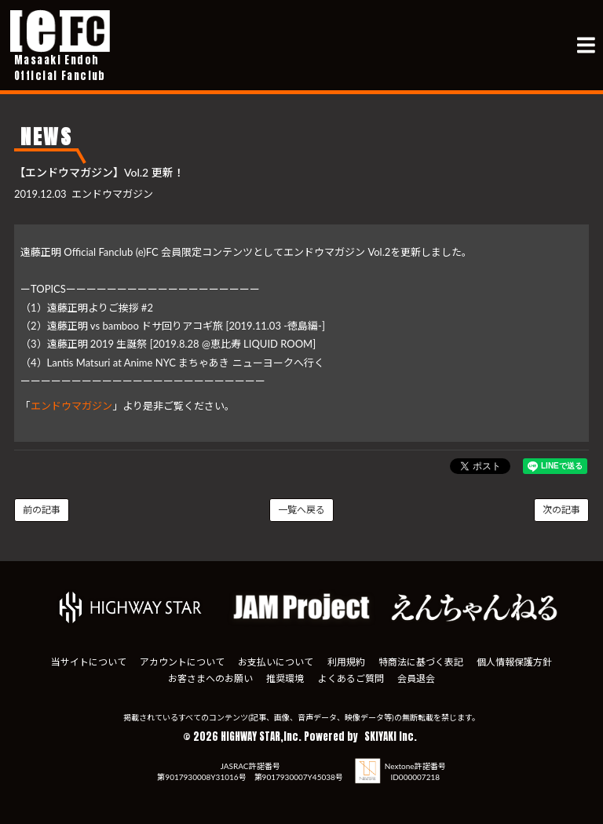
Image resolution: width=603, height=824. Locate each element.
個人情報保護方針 (518, 662)
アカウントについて (179, 662)
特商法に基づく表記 (423, 662)
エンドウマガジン (71, 405)
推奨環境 (284, 676)
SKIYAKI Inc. (390, 733)
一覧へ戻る (301, 510)
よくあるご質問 (352, 676)
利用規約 (347, 662)
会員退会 (418, 676)
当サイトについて (84, 662)
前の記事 (41, 510)
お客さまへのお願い (208, 676)
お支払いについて (274, 662)
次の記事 (561, 510)
